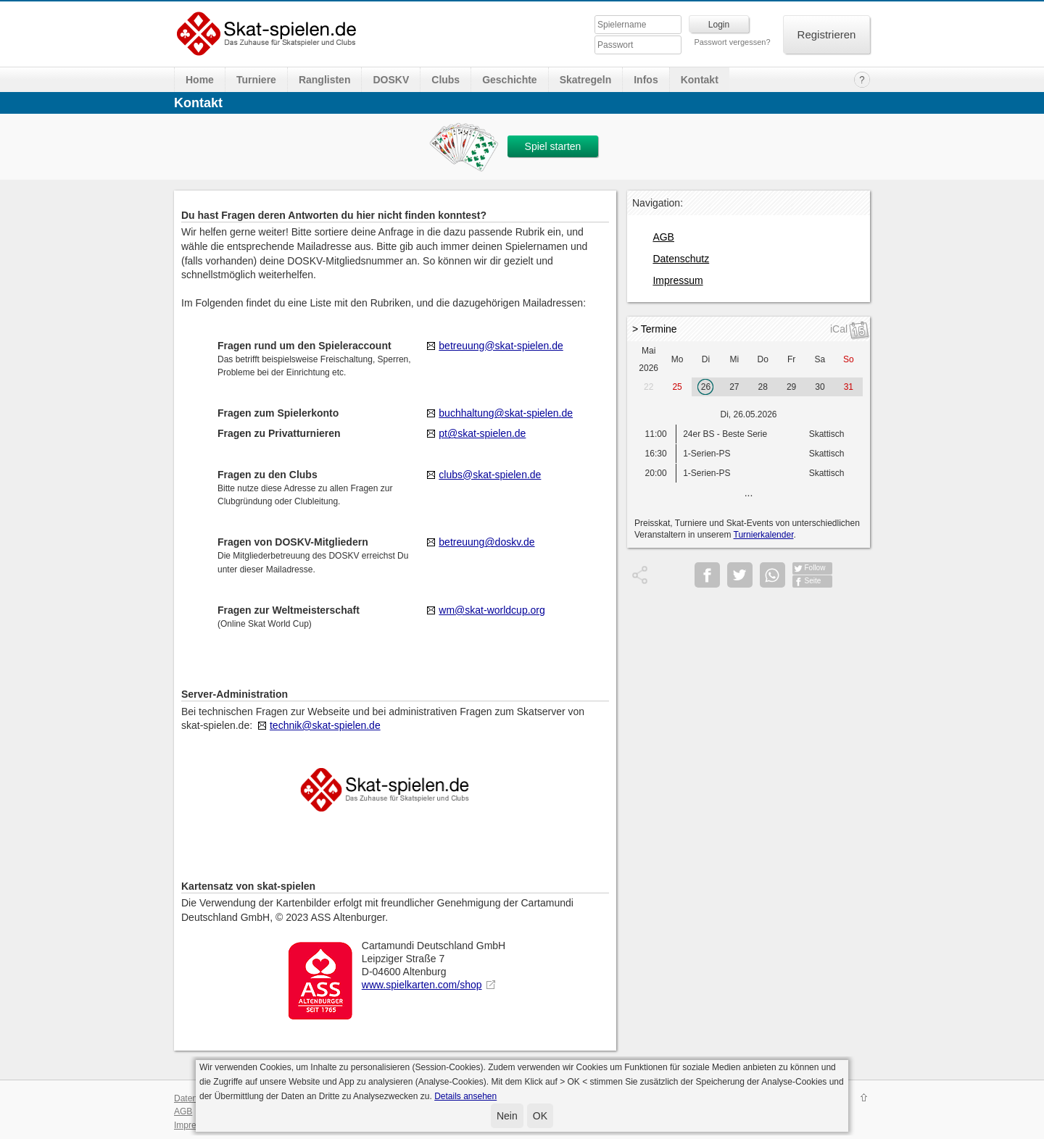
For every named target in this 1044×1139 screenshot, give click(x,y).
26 (705, 387)
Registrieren (827, 34)
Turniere (256, 79)
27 (734, 387)
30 (819, 387)
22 (648, 387)
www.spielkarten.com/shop (422, 984)
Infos (646, 79)
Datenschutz (680, 258)
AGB (663, 237)
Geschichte (509, 79)
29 (791, 387)
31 (848, 387)
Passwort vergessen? (732, 42)
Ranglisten (325, 79)
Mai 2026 (648, 359)
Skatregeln (586, 79)
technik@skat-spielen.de (325, 725)
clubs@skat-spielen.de (490, 474)
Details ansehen (465, 1096)
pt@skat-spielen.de (482, 433)
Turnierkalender (764, 535)
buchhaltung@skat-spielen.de (506, 413)
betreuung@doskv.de (486, 542)
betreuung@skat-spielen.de (501, 345)
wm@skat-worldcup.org (491, 610)
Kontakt (699, 79)
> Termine (654, 329)
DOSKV (391, 79)
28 (763, 387)
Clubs (445, 79)
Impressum (677, 280)
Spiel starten (553, 146)
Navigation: (657, 203)
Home (200, 79)
